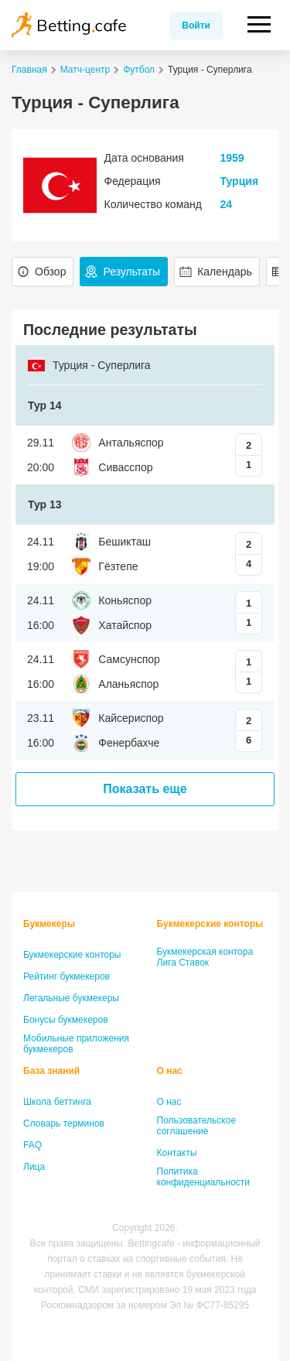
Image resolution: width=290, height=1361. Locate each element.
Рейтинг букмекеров (66, 976)
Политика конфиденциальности (204, 1177)
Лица (34, 1166)
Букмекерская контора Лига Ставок (205, 957)
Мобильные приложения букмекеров (76, 1044)
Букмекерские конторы (72, 954)
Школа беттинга (57, 1101)
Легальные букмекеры (71, 998)
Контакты (177, 1152)
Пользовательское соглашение (197, 1126)
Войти (196, 25)
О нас (170, 1070)
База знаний (51, 1070)
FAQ (32, 1145)
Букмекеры (49, 923)
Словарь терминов (63, 1123)
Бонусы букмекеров (65, 1019)
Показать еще (144, 788)
